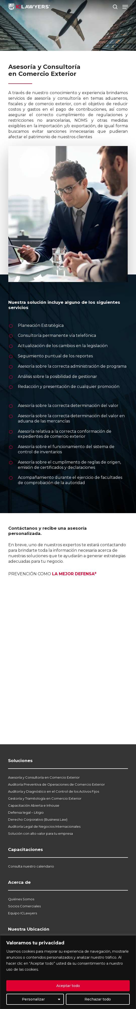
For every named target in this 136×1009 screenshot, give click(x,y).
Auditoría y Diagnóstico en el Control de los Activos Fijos (53, 791)
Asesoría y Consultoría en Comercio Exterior (44, 777)
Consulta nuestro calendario (31, 866)
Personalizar (33, 999)
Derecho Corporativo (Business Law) (37, 819)
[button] (125, 6)
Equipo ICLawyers (22, 913)
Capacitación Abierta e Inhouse (33, 805)
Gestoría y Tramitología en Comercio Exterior (44, 798)
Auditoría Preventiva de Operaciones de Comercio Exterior (56, 784)
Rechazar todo (97, 999)
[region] (68, 972)
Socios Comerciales (24, 906)
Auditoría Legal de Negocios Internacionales (44, 826)
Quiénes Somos (21, 899)
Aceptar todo (68, 985)
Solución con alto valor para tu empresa (40, 833)
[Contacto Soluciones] (67, 645)
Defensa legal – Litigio (26, 812)
